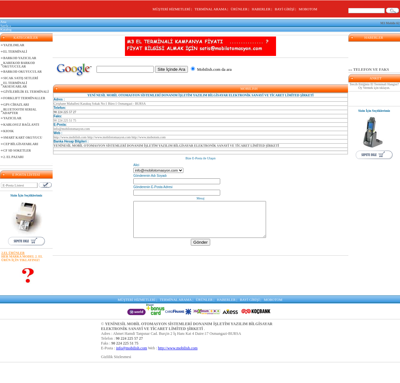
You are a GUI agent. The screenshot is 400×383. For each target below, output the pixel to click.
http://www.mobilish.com (178, 348)
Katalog (6, 29)
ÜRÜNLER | (241, 9)
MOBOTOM (308, 9)
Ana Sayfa (4, 23)
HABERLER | (263, 9)
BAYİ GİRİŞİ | (286, 9)
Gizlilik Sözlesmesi (116, 357)
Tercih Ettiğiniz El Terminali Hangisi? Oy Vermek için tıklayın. (374, 86)
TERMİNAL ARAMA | (212, 9)
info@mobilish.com (131, 348)
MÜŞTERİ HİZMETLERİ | (172, 9)
